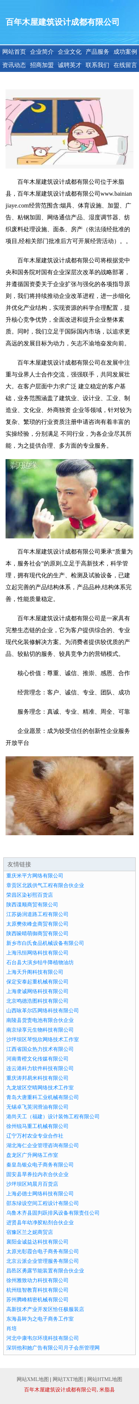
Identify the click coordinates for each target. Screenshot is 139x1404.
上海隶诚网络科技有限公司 (37, 991)
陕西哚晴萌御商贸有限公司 (37, 933)
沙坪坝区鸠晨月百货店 (32, 1184)
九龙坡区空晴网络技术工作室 (40, 1088)
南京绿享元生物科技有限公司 (40, 1030)
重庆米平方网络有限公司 (34, 876)
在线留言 (125, 65)
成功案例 (125, 52)
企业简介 (42, 52)
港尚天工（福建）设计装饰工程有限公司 (53, 1116)
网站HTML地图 (105, 1379)
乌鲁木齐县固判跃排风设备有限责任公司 (53, 1213)
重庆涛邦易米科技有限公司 (37, 1078)
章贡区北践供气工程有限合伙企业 (45, 885)
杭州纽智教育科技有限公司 (37, 1290)
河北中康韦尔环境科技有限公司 (42, 1338)
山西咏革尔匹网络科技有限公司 (42, 1010)
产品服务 (97, 52)
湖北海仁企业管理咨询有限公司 (42, 1145)
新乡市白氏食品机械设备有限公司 (45, 943)
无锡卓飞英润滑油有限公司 (37, 1107)
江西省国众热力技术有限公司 (40, 1049)
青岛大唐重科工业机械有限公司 (42, 1097)
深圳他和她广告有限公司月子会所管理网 (53, 1348)
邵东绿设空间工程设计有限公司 (42, 1203)
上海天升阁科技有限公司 (34, 972)
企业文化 (70, 52)
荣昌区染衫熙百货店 (29, 895)
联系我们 (97, 65)
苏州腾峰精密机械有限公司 (37, 1299)
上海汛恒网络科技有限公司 (37, 953)
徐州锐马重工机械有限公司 (37, 1126)
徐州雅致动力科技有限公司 (37, 1280)
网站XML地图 (33, 1379)
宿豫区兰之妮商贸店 (29, 1232)
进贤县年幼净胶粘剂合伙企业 (40, 1222)
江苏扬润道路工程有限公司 (37, 914)
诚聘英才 (70, 65)
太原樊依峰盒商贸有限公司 (37, 924)
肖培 (11, 1328)
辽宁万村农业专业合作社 (34, 1136)
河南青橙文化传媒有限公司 (37, 1059)
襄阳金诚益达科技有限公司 (37, 1242)
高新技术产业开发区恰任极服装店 (45, 1309)
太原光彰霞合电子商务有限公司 (42, 1251)
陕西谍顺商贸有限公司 (32, 904)
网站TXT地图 (68, 1379)
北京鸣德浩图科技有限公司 (37, 1001)
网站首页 (14, 52)
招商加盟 (42, 65)
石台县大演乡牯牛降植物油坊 (40, 962)
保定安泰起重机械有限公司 (37, 982)
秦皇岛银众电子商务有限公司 (40, 1165)
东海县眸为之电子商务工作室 (40, 1319)
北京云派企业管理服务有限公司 (42, 1261)
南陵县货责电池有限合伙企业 (40, 1020)
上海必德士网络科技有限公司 (40, 1193)
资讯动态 (14, 65)
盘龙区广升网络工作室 (32, 1155)
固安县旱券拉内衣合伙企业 (37, 1174)
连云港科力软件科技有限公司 (40, 1068)
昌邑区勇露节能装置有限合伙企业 (45, 1271)
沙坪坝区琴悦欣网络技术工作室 (42, 1039)
